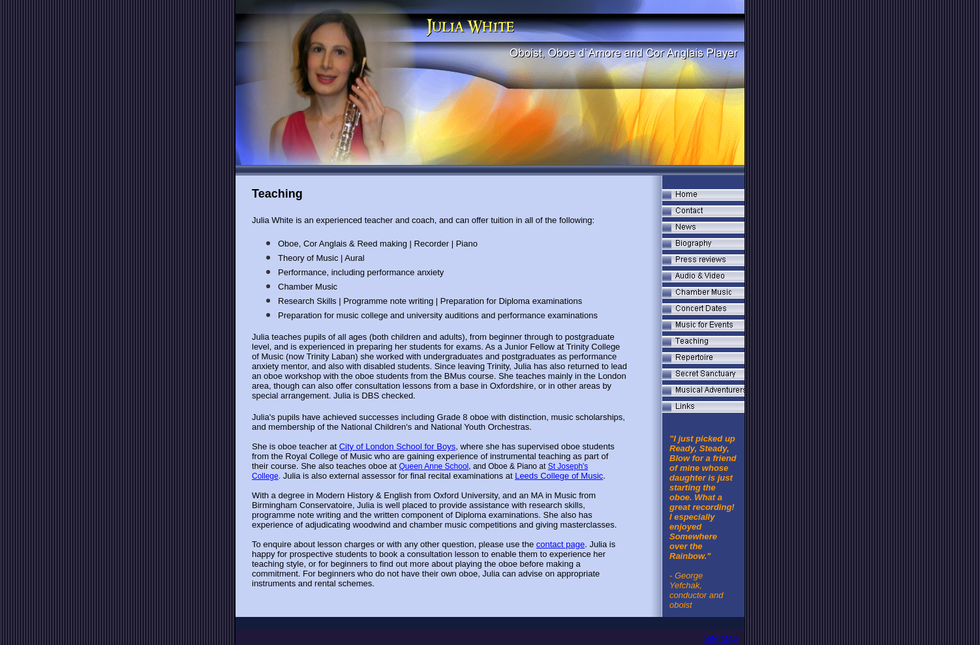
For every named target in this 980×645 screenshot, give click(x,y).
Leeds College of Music (559, 476)
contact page (560, 544)
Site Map (720, 638)
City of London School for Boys (397, 446)
